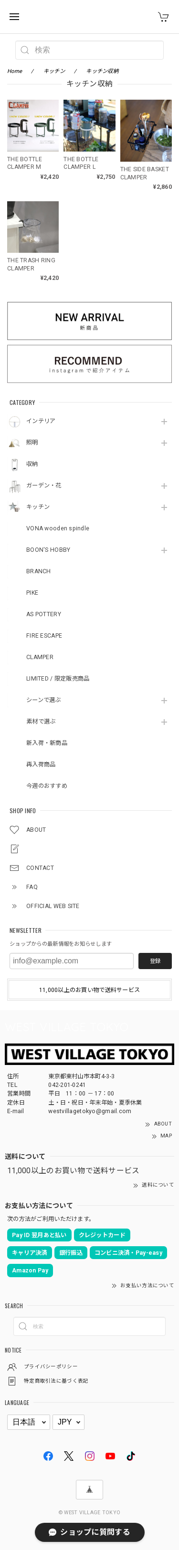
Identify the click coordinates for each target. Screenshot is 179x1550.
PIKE (32, 592)
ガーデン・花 (44, 485)
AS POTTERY (43, 614)
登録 (155, 961)
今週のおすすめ (46, 786)
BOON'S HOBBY (48, 550)
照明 (32, 442)
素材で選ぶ (40, 721)
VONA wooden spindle (57, 528)
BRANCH (38, 571)
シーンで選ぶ (43, 700)
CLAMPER (39, 657)
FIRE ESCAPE (44, 635)
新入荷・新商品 (46, 743)
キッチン (38, 507)
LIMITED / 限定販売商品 (57, 678)
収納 (32, 464)
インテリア (40, 421)
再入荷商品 (40, 764)
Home (14, 71)
